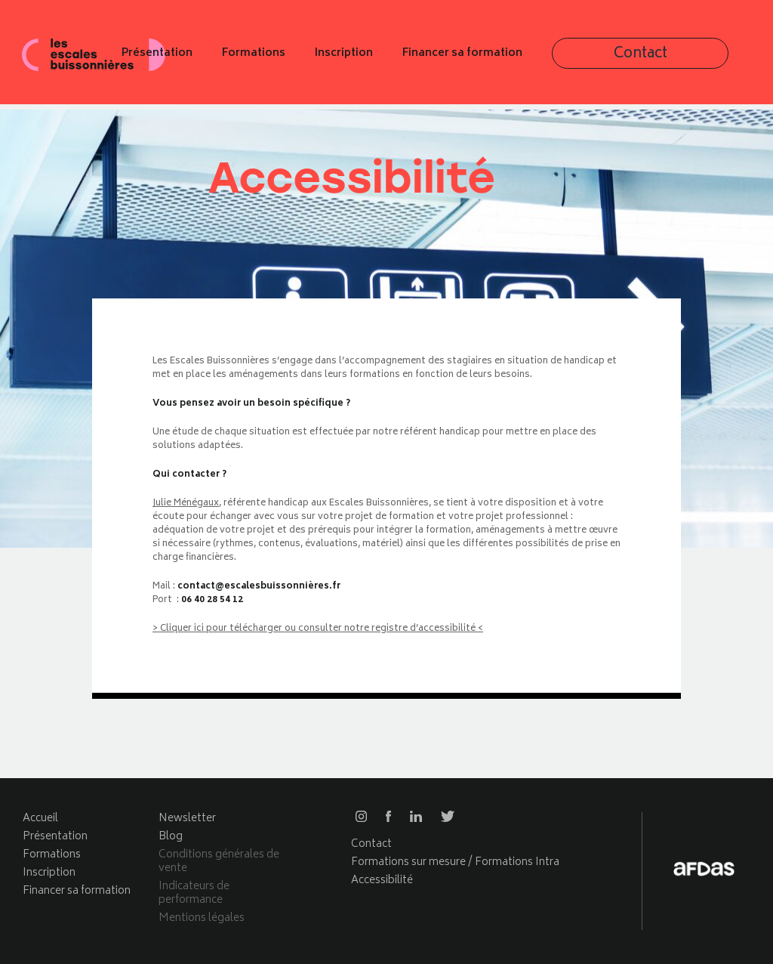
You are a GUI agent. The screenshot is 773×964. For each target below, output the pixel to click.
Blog (171, 836)
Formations (385, 59)
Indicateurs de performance (194, 893)
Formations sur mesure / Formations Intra (455, 862)
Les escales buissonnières (94, 58)
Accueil (40, 818)
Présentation (289, 59)
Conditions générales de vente (219, 861)
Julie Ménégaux (185, 503)
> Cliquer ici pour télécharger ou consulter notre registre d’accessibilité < (317, 629)
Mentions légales (202, 918)
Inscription (476, 59)
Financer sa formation (594, 59)
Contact (717, 59)
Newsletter (187, 818)
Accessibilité (382, 880)
